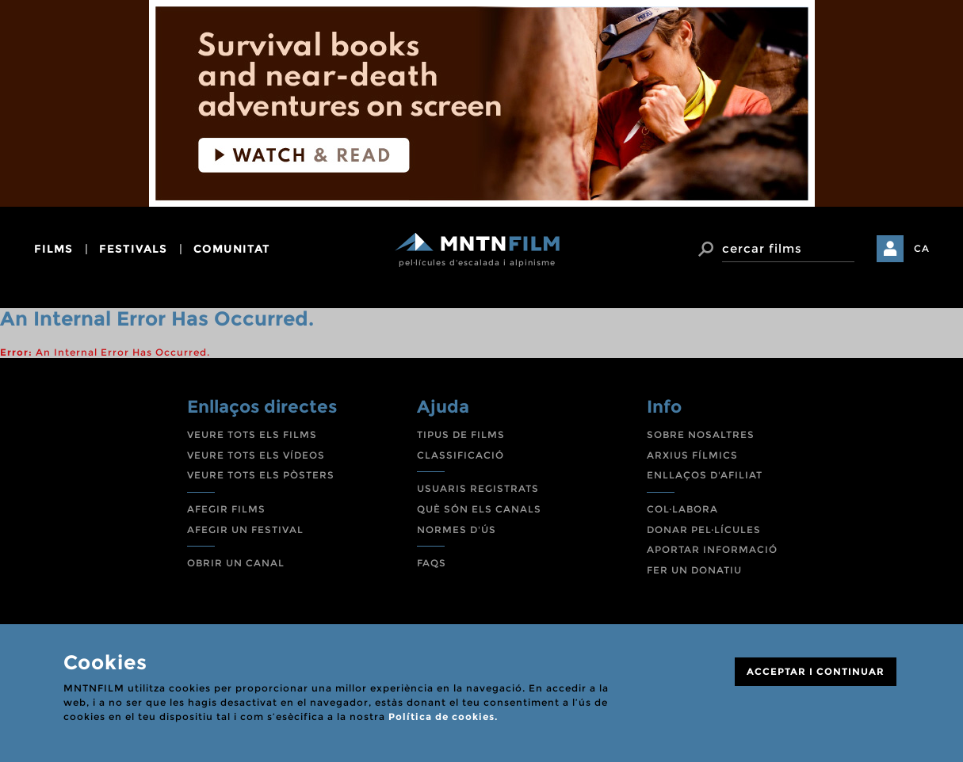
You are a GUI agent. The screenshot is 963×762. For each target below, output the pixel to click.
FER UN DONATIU (694, 570)
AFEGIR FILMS (226, 509)
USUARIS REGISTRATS (478, 488)
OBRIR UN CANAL (236, 563)
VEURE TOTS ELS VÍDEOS (256, 455)
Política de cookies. (443, 716)
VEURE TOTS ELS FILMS (252, 434)
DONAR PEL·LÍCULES (704, 529)
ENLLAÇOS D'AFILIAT (704, 475)
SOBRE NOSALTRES (701, 434)
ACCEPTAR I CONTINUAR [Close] (816, 671)
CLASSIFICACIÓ (460, 455)
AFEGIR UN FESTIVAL (245, 529)
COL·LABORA (682, 509)
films (53, 249)
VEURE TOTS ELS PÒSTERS (260, 475)
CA (922, 248)
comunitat (231, 249)
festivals (133, 249)
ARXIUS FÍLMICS (692, 455)
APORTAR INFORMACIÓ (712, 549)
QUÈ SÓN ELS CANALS (479, 509)
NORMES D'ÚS (456, 529)
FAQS (431, 563)
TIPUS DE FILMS (461, 434)
